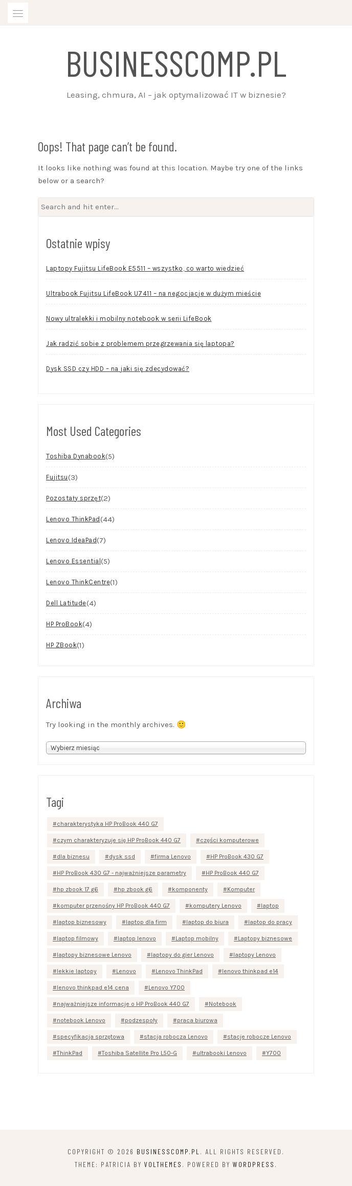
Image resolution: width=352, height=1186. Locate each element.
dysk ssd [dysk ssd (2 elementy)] (122, 856)
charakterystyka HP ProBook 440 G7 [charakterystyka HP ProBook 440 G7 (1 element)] (107, 823)
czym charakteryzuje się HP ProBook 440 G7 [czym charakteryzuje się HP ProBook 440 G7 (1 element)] (119, 840)
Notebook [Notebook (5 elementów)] (222, 1003)
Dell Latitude (66, 603)
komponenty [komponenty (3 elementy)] (190, 889)
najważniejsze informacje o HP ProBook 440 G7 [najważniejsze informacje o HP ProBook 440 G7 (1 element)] (123, 1003)
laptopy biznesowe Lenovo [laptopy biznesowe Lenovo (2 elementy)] (94, 954)
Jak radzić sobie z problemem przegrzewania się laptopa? (140, 343)
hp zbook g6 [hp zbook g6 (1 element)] (135, 889)
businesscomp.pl (176, 62)
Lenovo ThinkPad (73, 519)
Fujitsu (57, 477)
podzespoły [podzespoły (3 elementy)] (141, 1020)
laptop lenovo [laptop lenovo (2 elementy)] (137, 938)
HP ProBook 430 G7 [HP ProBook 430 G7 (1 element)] (236, 856)
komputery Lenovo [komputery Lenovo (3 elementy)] (215, 905)
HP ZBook (61, 645)
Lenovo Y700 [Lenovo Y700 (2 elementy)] (166, 987)
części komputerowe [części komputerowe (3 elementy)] (229, 840)
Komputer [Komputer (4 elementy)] (241, 889)
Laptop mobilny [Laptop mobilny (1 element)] (196, 938)
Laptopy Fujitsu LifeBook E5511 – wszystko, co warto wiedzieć (145, 268)
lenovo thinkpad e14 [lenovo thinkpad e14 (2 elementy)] (250, 971)
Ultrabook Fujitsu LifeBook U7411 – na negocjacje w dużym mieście (153, 293)
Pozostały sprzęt (73, 498)
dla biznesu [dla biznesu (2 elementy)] (73, 856)
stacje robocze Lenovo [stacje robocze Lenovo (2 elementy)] (259, 1036)
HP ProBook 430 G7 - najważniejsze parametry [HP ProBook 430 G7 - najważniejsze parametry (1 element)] (121, 872)
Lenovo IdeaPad (71, 540)
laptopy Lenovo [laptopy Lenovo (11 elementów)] (254, 954)
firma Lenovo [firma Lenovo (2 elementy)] (173, 856)
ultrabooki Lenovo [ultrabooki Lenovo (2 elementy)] (221, 1053)
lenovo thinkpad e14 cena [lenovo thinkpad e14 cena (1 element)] (93, 987)
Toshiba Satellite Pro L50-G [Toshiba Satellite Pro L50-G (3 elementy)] (139, 1053)
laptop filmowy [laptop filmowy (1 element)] (77, 938)
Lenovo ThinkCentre (78, 582)
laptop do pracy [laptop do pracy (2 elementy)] (270, 922)
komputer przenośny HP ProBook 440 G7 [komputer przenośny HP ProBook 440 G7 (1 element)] (113, 905)
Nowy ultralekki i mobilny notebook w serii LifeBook (129, 318)
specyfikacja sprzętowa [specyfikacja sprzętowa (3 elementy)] (90, 1036)
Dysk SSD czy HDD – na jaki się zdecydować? (117, 368)
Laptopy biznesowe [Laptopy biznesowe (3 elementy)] (265, 938)
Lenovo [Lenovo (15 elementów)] (126, 971)
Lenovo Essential (73, 561)
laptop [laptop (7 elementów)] (270, 905)
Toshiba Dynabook (75, 456)
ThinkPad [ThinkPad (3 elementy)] (69, 1053)
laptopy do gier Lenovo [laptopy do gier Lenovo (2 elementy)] (182, 954)
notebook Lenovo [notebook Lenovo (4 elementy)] (81, 1020)
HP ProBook (64, 624)
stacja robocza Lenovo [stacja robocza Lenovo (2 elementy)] (176, 1036)
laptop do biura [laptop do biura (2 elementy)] (207, 922)
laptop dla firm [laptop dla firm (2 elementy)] (146, 922)
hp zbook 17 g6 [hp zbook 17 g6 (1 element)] (77, 889)
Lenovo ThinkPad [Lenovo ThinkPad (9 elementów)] (179, 971)
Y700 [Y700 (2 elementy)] (273, 1053)
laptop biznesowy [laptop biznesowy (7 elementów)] (81, 922)
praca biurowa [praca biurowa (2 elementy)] (197, 1020)
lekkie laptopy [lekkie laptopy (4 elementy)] (77, 971)
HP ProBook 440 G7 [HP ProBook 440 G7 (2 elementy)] (232, 872)
